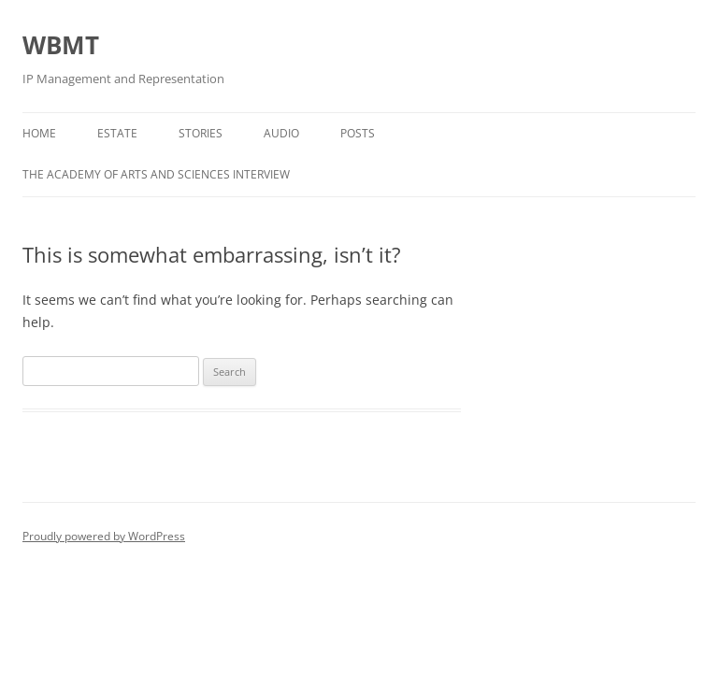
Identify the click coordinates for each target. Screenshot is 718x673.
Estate (117, 133)
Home (39, 133)
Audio (281, 133)
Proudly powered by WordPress (103, 536)
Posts (357, 133)
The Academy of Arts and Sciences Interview (156, 174)
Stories (201, 133)
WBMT (60, 45)
